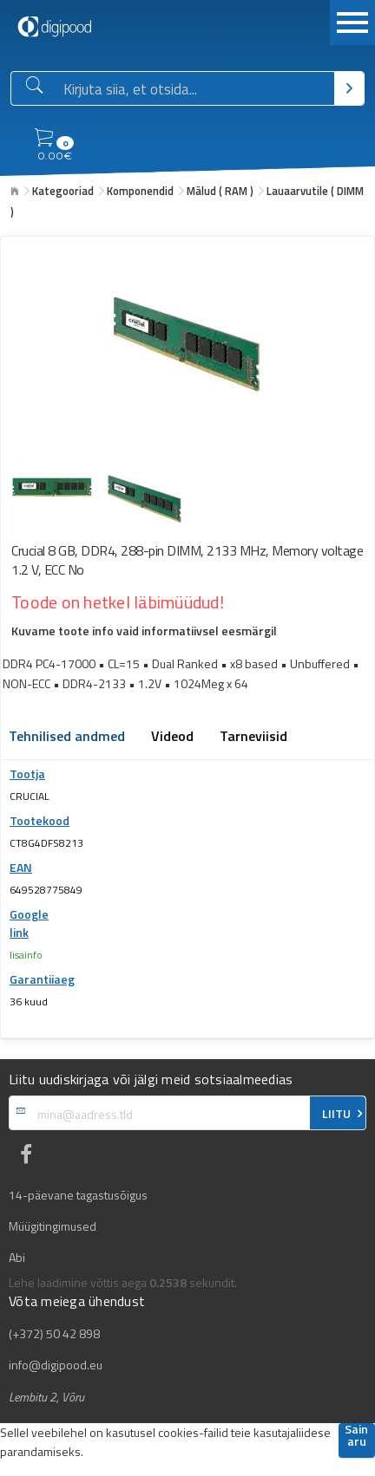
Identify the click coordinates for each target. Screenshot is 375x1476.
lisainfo (26, 954)
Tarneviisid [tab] (253, 737)
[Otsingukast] (195, 89)
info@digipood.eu (55, 1365)
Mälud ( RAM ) (220, 190)
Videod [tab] (172, 737)
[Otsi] (349, 88)
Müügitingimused (52, 1226)
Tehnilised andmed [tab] (67, 737)
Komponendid (140, 190)
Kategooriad (63, 190)
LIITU (336, 1113)
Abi (17, 1258)
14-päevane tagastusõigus (78, 1195)
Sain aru (356, 1436)
